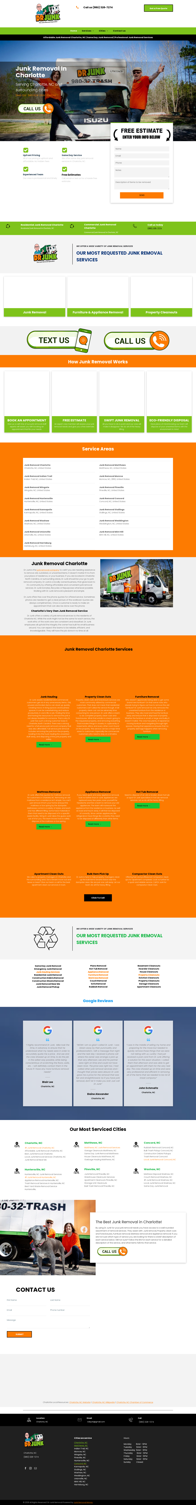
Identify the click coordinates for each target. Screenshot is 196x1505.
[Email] (155, 155)
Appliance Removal (98, 971)
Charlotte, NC (33, 1143)
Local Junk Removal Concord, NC (160, 1159)
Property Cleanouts (148, 974)
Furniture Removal (98, 974)
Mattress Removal (98, 977)
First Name (12, 1300)
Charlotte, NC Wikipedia (103, 1402)
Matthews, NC (93, 1142)
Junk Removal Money (83, 1502)
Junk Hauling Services (48, 971)
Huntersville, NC (35, 1169)
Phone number (57, 1310)
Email (9, 1310)
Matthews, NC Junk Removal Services (102, 1147)
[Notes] (155, 172)
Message (11, 1320)
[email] (35, 1468)
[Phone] (155, 162)
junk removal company (48, 569)
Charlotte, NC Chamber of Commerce (134, 1402)
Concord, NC (152, 1142)
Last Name (55, 1300)
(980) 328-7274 (155, 228)
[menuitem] (73, 30)
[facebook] (25, 1468)
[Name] (155, 148)
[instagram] (30, 1468)
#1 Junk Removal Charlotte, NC (39, 1147)
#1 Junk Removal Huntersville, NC (40, 1177)
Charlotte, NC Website (79, 1402)
